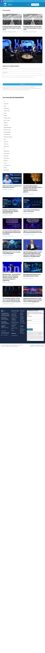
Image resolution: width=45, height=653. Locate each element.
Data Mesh (6, 125)
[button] (1, 1)
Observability (6, 158)
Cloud (5, 106)
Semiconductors (7, 165)
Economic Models (7, 132)
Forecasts (6, 141)
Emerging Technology (8, 136)
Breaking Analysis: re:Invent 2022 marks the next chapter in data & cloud (12, 28)
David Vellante (5, 31)
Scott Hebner (5, 189)
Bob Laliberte (5, 255)
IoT (4, 148)
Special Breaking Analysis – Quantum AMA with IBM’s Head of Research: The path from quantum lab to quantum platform (32, 189)
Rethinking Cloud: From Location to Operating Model (11, 252)
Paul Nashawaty (5, 236)
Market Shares (6, 151)
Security (5, 163)
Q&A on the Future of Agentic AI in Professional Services (12, 186)
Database (6, 122)
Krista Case (5, 215)
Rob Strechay (25, 303)
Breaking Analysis (7, 117)
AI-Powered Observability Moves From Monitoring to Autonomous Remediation (12, 232)
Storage (5, 167)
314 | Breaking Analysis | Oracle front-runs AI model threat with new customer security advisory (12, 300)
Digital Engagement (7, 127)
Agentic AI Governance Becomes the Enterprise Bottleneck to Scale (32, 231)
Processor (6, 160)
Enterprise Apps (7, 134)
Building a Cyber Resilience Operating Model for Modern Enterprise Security (10, 211)
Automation (6, 103)
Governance (6, 144)
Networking (6, 155)
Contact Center (7, 110)
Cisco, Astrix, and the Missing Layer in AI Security (31, 210)
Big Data (5, 115)
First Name (5, 72)
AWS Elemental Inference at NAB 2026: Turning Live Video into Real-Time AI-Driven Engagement (32, 300)
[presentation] (11, 81)
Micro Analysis (6, 153)
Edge (5, 139)
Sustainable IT (6, 170)
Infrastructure (6, 146)
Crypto (5, 113)
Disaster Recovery (7, 129)
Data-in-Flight (6, 120)
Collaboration (6, 108)
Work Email (5, 68)
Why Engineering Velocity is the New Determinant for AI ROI (32, 275)
